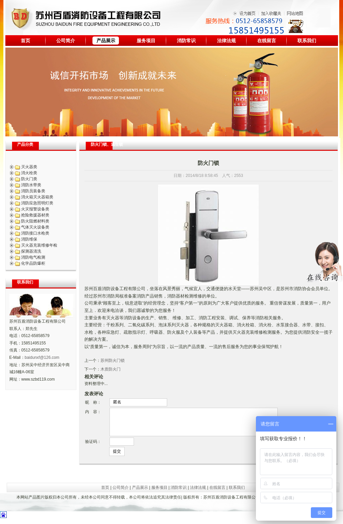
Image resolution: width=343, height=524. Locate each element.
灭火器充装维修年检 (39, 245)
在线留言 (266, 40)
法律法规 (226, 40)
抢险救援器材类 (35, 215)
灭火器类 (29, 167)
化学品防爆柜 (33, 263)
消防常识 (186, 40)
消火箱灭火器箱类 (37, 197)
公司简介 (65, 40)
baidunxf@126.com (42, 357)
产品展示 (105, 40)
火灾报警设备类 (35, 209)
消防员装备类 (33, 191)
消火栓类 (29, 173)
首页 (25, 40)
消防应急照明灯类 (37, 203)
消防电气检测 (33, 257)
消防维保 (29, 239)
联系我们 (306, 40)
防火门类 (29, 179)
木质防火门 (110, 369)
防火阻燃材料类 (35, 221)
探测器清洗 (31, 251)
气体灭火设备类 (35, 227)
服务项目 (146, 40)
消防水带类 (31, 185)
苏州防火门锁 (112, 360)
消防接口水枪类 (35, 233)
